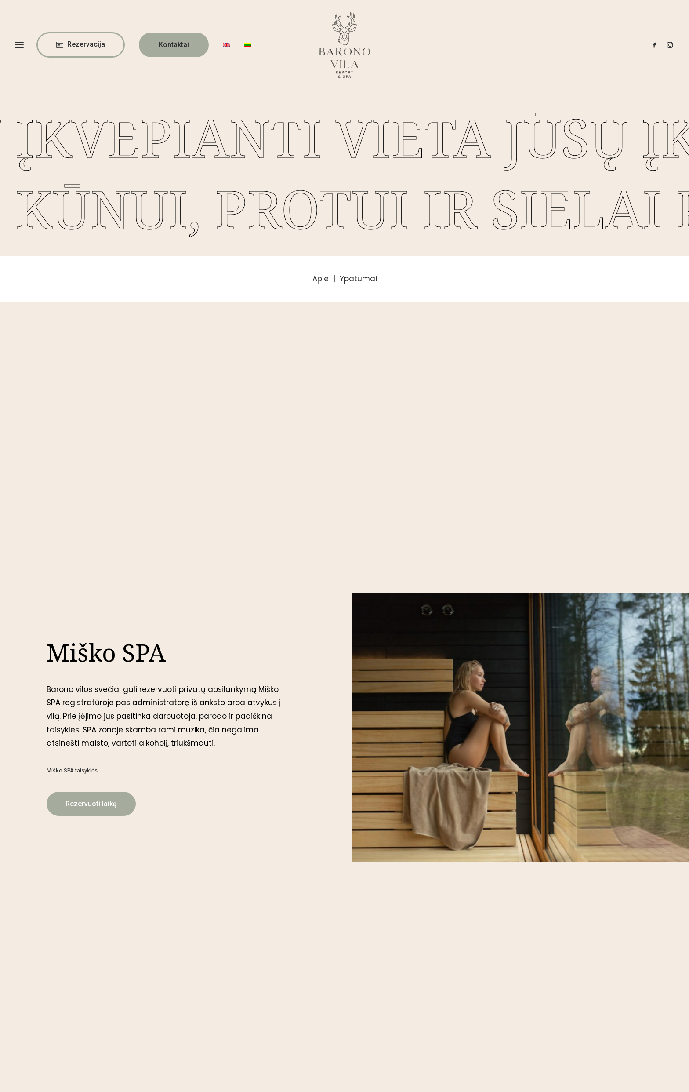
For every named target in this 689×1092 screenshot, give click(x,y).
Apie (321, 278)
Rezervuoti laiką (91, 531)
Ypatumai (358, 278)
